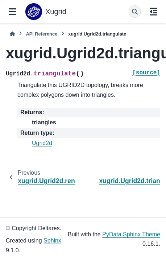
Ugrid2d (42, 143)
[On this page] (153, 11)
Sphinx (52, 240)
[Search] (135, 11)
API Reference (41, 34)
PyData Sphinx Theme (131, 234)
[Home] (12, 34)
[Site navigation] (12, 11)
